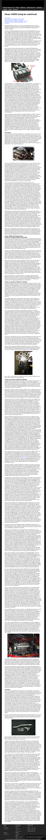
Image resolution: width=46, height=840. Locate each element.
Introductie (7, 17)
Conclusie (7, 23)
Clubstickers (17, 826)
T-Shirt (17, 827)
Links (10, 9)
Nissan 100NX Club (8, 7)
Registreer (27, 836)
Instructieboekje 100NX (31, 831)
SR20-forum (22, 457)
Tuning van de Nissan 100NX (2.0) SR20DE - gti (15, 22)
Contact (15, 9)
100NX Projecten (6, 834)
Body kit (29, 826)
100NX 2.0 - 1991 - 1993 (31, 830)
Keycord (17, 830)
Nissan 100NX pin (18, 831)
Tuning (5, 9)
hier (28, 349)
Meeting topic (18, 834)
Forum (17, 7)
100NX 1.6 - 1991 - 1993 (31, 827)
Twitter (17, 838)
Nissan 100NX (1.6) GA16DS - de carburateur (14, 18)
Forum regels (6, 827)
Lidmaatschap (30, 7)
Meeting (22, 7)
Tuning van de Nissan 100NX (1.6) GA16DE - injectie (16, 21)
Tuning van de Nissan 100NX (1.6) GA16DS (14, 20)
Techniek (39, 7)
